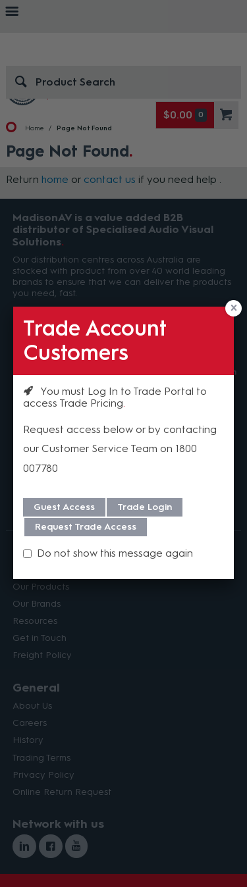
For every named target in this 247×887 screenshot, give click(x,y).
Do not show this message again (115, 553)
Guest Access (64, 507)
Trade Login (144, 507)
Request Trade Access (85, 526)
